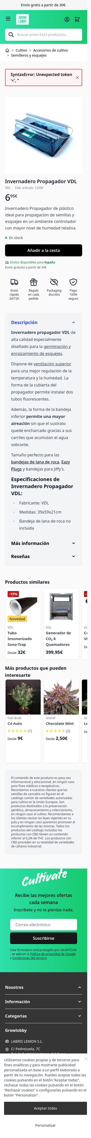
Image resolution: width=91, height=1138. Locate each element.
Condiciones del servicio (29, 958)
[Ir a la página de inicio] (38, 19)
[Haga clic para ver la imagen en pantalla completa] (43, 135)
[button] (43, 987)
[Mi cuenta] (67, 19)
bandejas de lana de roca (35, 462)
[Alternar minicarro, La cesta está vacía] (77, 19)
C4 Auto (15, 723)
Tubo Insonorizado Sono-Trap (20, 638)
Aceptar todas (45, 1108)
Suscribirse (43, 938)
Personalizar (45, 1125)
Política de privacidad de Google (53, 954)
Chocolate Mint (60, 723)
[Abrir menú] (8, 19)
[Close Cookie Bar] (86, 1058)
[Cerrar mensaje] (77, 77)
